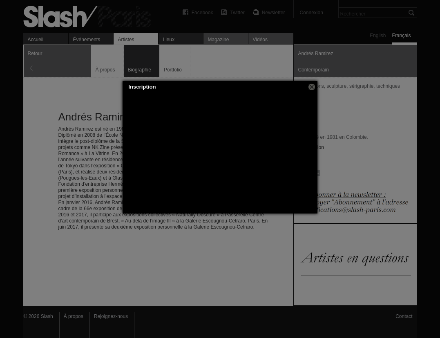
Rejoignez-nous (111, 316)
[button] (311, 87)
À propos (73, 316)
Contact (403, 316)
